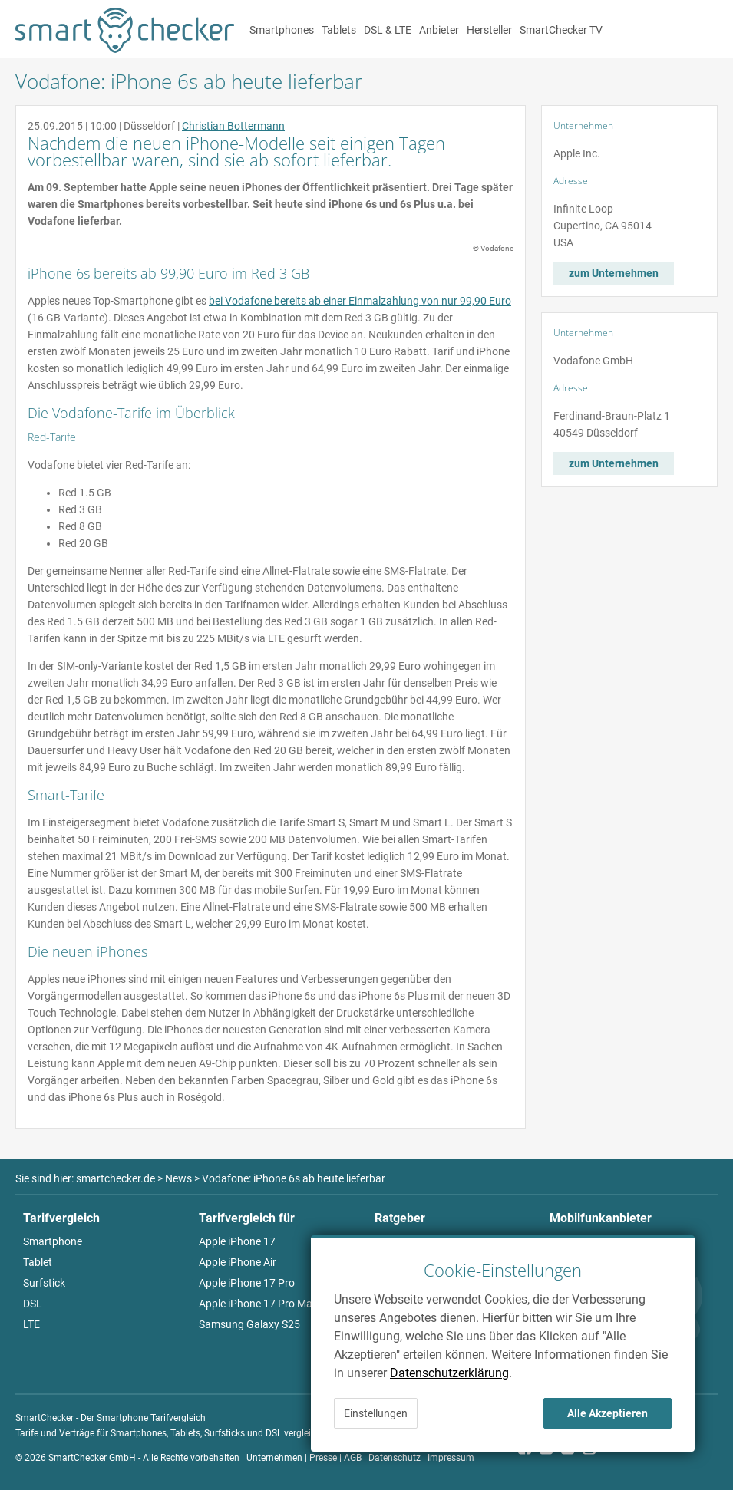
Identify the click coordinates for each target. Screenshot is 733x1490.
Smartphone (52, 1241)
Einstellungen (376, 1413)
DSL (32, 1303)
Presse (323, 1457)
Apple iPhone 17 (237, 1241)
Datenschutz (394, 1457)
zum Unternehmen (614, 273)
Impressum (451, 1457)
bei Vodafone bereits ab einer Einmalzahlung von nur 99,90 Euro (360, 301)
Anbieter (439, 30)
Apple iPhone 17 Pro (247, 1283)
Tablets (339, 30)
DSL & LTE (387, 30)
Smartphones (281, 30)
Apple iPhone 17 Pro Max (258, 1303)
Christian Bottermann (233, 126)
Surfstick (44, 1283)
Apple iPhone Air (237, 1262)
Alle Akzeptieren (607, 1413)
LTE (31, 1324)
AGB (353, 1457)
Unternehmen (274, 1457)
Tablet (37, 1262)
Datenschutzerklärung (449, 1373)
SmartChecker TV (561, 30)
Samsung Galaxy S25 (249, 1324)
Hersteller (489, 30)
